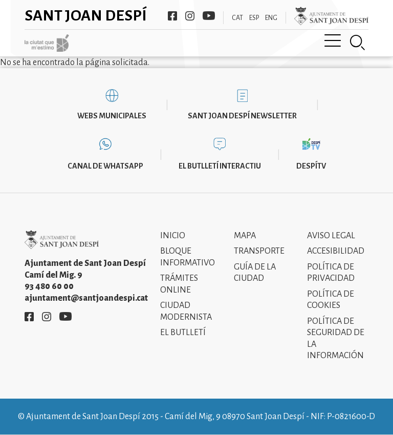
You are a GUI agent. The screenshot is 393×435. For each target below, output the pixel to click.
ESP (254, 18)
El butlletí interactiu (220, 166)
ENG (271, 18)
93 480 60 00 (49, 286)
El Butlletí (183, 332)
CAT (237, 18)
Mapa (245, 235)
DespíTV (311, 166)
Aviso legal (331, 235)
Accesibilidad (335, 251)
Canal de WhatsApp (105, 166)
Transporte (259, 251)
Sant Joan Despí (86, 15)
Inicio (172, 235)
